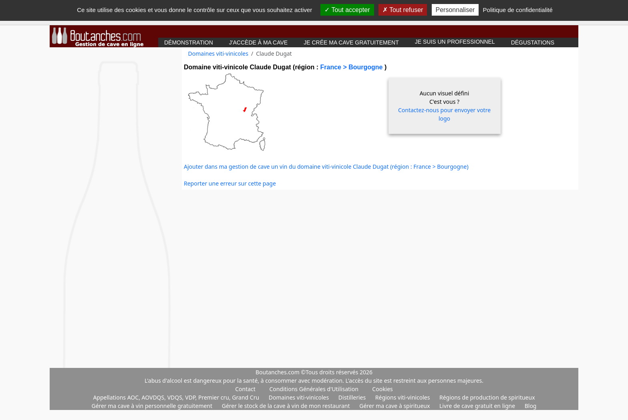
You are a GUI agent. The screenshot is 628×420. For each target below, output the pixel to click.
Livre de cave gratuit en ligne (478, 406)
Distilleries (352, 397)
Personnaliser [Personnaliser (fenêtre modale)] (455, 9)
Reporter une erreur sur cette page (230, 183)
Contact (245, 389)
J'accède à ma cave (258, 42)
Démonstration (188, 42)
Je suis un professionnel (455, 41)
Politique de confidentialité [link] (518, 9)
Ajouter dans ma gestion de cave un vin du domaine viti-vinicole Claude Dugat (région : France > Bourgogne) (326, 166)
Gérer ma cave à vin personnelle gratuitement (153, 406)
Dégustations (532, 42)
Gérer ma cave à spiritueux (395, 406)
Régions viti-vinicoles (403, 397)
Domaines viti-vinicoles (218, 53)
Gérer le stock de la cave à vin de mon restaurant (286, 406)
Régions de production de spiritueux (487, 397)
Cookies (382, 389)
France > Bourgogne (352, 67)
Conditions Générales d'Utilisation (313, 389)
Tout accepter (347, 9)
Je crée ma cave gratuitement (351, 42)
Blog (531, 406)
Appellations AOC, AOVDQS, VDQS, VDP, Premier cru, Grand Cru (176, 397)
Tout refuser (402, 9)
